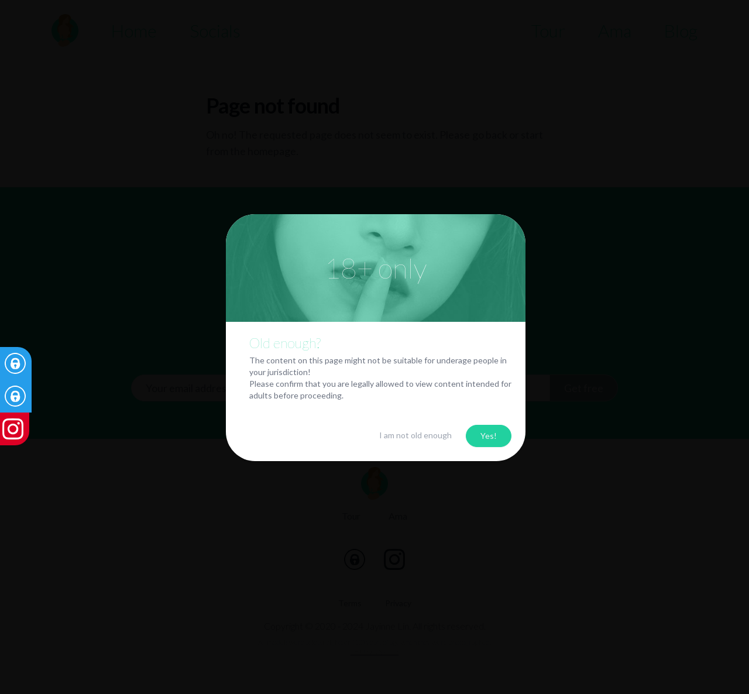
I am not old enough (415, 435)
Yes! (488, 436)
